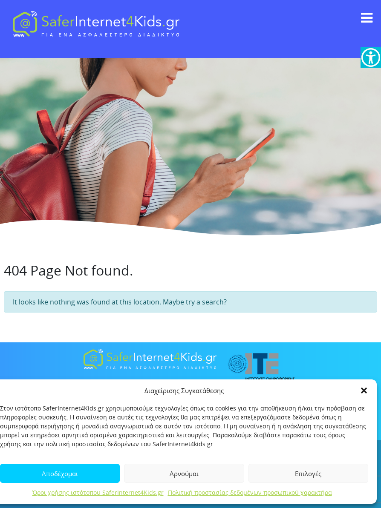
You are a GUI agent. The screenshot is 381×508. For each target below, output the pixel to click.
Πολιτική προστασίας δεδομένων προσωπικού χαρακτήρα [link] (250, 492)
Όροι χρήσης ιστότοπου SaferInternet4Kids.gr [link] (98, 492)
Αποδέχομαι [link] (60, 473)
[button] (364, 390)
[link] (371, 57)
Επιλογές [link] (308, 473)
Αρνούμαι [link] (184, 473)
